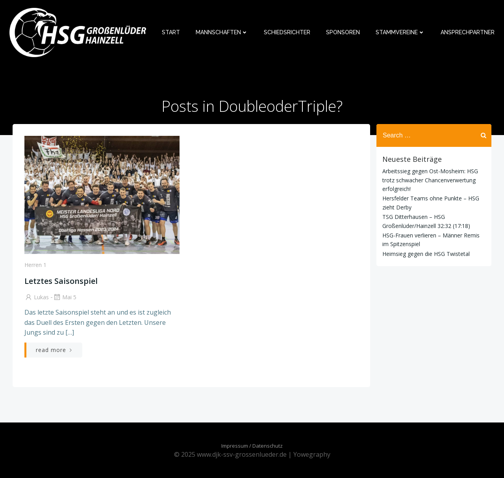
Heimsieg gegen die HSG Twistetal (426, 254)
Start (171, 32)
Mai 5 (64, 297)
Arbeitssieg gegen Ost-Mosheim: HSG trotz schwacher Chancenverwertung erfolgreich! (430, 180)
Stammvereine (400, 32)
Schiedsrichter (287, 32)
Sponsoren (343, 32)
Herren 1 (35, 265)
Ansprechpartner (468, 32)
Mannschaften (222, 32)
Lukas (36, 297)
